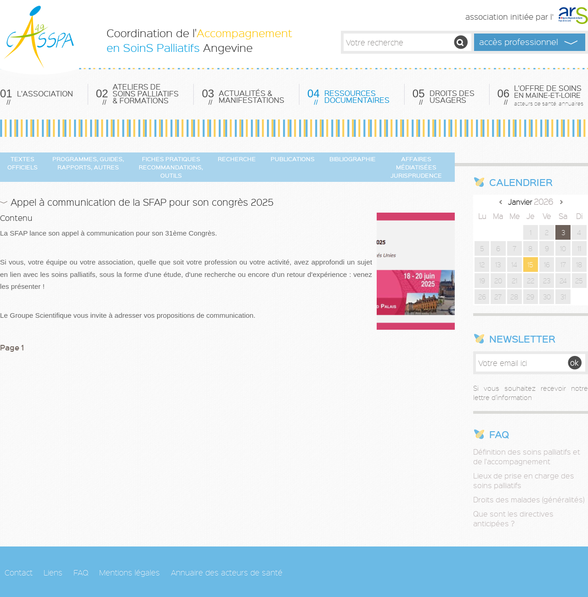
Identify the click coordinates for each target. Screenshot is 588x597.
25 (579, 280)
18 (579, 264)
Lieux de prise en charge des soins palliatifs (523, 480)
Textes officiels (22, 163)
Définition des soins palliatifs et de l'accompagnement (526, 456)
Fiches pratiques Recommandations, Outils (171, 167)
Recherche (237, 159)
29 (530, 296)
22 (530, 280)
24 (563, 280)
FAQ (81, 572)
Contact (19, 572)
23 (546, 280)
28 (514, 296)
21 (514, 280)
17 (563, 264)
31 (563, 296)
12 (482, 264)
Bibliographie (352, 159)
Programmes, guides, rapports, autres (88, 163)
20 (498, 280)
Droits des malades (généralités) (528, 499)
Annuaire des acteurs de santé (227, 572)
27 (498, 296)
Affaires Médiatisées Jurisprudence (416, 167)
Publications (293, 159)
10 (563, 248)
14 (514, 264)
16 (547, 264)
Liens (53, 572)
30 (547, 296)
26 (482, 296)
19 (482, 280)
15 (530, 264)
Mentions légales (129, 572)
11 (579, 248)
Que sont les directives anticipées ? (513, 518)
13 (498, 264)
